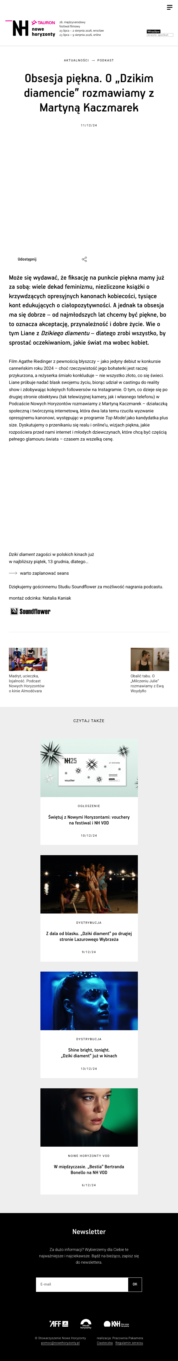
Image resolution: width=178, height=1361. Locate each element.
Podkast (105, 60)
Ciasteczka (105, 1343)
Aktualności (76, 60)
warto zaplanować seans (44, 573)
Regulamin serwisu (129, 1343)
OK (135, 1284)
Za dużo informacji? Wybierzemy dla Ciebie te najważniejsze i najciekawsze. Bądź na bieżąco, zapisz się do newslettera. (89, 1256)
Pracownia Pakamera (127, 1338)
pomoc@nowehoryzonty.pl (60, 1343)
